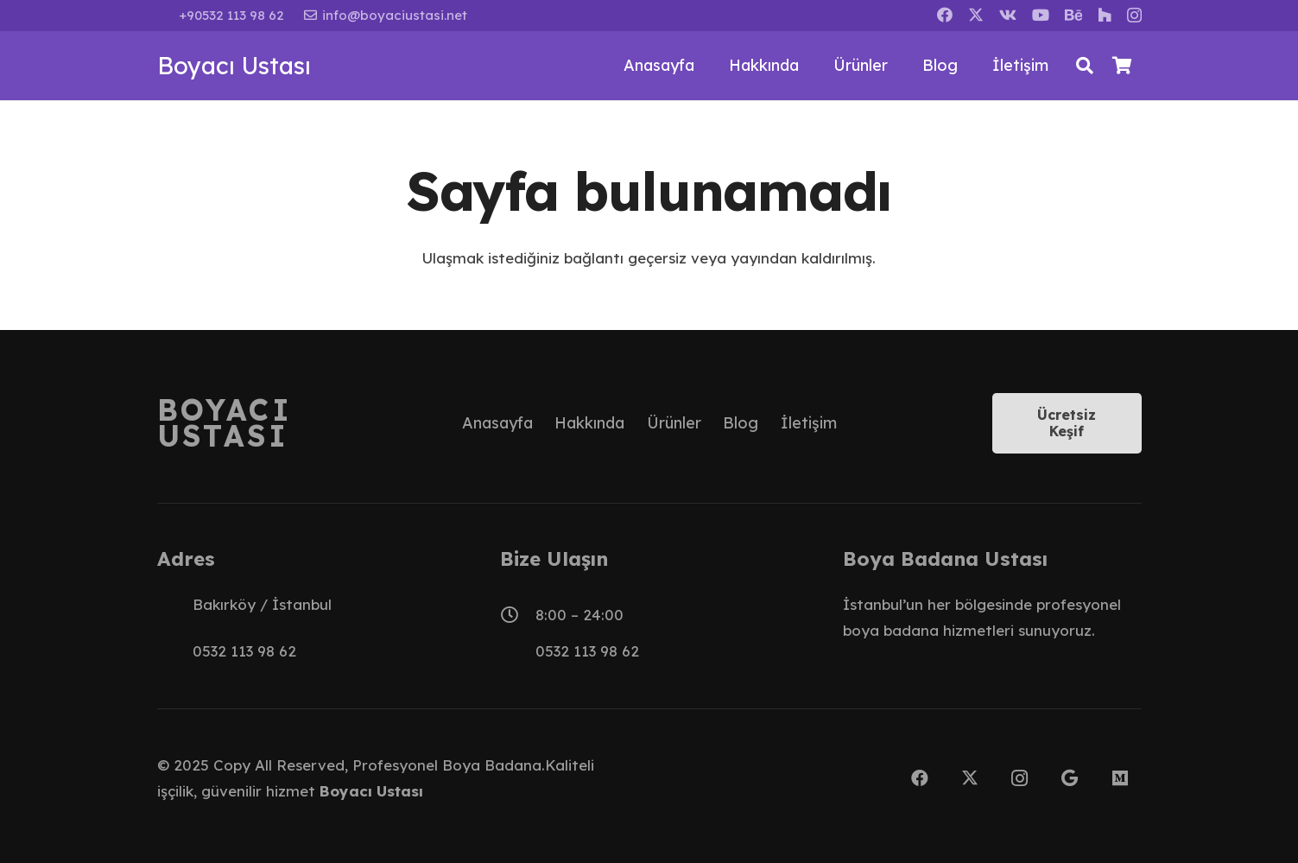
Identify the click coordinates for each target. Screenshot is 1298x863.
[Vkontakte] (1007, 14)
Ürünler (674, 423)
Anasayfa (497, 423)
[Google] (1070, 778)
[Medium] (1120, 778)
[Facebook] (945, 14)
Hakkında (589, 423)
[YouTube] (1040, 14)
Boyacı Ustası (371, 791)
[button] (1085, 65)
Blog (740, 423)
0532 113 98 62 (244, 651)
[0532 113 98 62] (175, 651)
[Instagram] (1134, 15)
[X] (976, 14)
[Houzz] (1104, 14)
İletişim (809, 423)
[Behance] (1073, 14)
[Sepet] (1123, 65)
